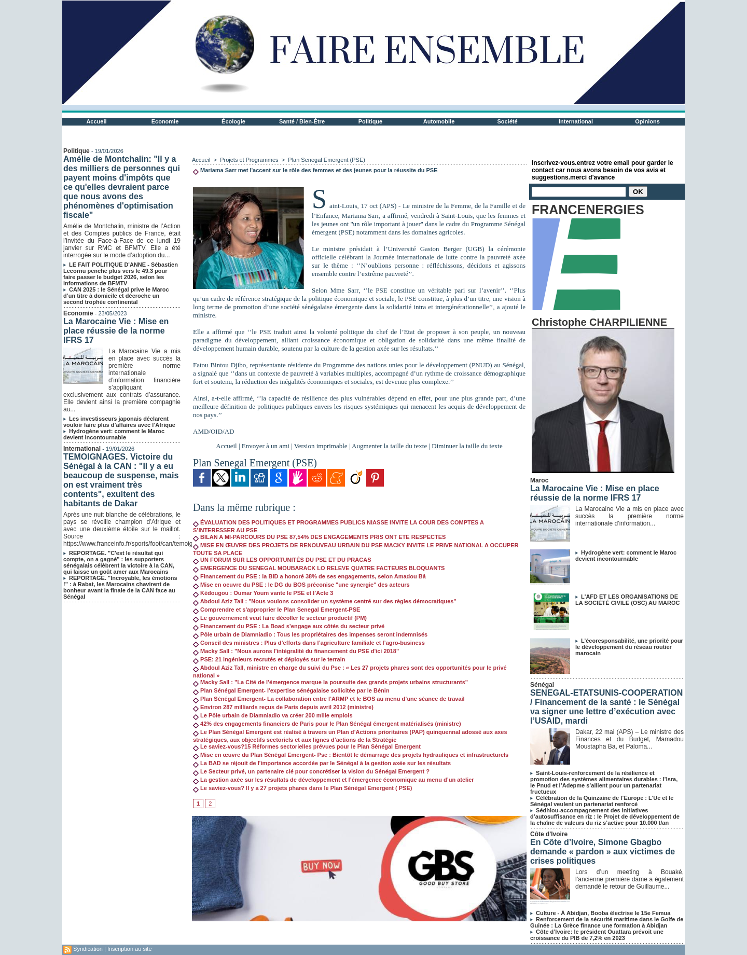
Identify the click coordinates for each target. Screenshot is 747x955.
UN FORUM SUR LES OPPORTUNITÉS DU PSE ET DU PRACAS (282, 560)
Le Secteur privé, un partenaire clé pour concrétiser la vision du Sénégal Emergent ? (311, 771)
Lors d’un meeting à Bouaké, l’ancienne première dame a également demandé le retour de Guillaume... (629, 879)
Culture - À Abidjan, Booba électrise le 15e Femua (603, 913)
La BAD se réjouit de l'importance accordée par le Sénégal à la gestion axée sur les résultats (322, 763)
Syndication (88, 949)
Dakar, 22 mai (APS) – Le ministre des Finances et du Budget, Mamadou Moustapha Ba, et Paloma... (629, 739)
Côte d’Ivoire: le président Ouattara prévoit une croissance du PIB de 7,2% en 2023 (596, 935)
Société (507, 121)
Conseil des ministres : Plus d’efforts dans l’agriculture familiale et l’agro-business (309, 643)
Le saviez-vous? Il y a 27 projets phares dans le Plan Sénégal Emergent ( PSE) (302, 788)
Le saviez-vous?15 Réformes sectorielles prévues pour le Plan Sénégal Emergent (307, 746)
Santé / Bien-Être (302, 121)
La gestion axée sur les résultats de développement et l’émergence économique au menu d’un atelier (333, 780)
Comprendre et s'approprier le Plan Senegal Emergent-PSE (276, 609)
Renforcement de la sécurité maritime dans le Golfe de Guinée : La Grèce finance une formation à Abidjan (606, 922)
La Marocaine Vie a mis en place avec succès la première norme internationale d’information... (629, 516)
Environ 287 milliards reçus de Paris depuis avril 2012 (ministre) (283, 707)
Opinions (647, 121)
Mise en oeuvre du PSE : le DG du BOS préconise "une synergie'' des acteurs (301, 585)
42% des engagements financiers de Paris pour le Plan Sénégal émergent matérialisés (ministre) (327, 724)
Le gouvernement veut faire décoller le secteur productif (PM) (280, 618)
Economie (165, 121)
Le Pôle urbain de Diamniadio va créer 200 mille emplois (273, 715)
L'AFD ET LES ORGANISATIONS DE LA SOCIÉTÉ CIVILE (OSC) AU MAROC (627, 599)
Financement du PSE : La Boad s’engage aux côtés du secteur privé (288, 626)
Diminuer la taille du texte (467, 446)
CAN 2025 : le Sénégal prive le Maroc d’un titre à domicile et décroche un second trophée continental (116, 295)
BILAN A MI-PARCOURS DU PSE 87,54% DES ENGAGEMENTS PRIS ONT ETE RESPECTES (319, 537)
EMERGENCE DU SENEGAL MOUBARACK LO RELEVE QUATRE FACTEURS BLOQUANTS (319, 568)
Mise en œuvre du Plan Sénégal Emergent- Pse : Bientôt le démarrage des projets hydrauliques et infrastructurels (350, 755)
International (576, 121)
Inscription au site (129, 949)
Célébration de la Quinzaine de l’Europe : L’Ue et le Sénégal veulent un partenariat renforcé (601, 801)
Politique (370, 121)
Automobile (439, 121)
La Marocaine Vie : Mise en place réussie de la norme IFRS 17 (116, 330)
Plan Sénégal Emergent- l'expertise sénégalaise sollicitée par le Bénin (291, 690)
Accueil (96, 121)
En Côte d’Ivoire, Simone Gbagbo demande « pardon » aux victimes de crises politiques (602, 851)
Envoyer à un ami (265, 446)
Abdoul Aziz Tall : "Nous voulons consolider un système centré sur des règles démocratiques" (325, 601)
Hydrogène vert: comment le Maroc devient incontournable (113, 434)
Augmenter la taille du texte (389, 446)
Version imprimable (321, 446)
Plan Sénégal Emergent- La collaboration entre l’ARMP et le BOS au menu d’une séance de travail (329, 699)
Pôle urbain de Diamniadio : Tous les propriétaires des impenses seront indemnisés (310, 634)
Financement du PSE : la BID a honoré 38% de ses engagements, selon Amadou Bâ (309, 576)
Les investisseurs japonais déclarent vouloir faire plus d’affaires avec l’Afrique (119, 422)
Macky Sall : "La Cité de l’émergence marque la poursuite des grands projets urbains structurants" (330, 682)
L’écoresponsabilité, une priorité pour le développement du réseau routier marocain (629, 647)
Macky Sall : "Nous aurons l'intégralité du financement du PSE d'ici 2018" (296, 651)
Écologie (233, 121)
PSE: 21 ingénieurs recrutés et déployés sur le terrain (269, 659)
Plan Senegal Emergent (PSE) (326, 160)
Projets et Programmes (249, 160)
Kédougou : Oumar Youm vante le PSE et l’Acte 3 (263, 593)
